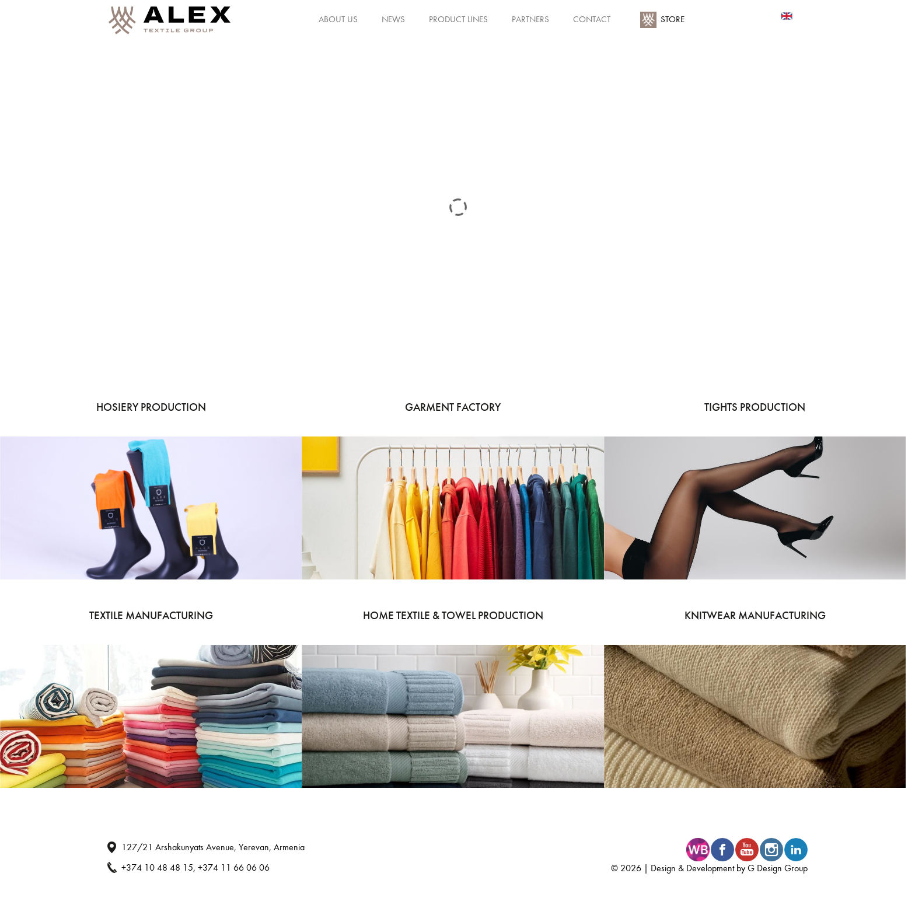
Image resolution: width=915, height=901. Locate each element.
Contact (591, 19)
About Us (338, 19)
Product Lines (458, 19)
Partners (530, 19)
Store (672, 19)
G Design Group (778, 868)
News (393, 19)
